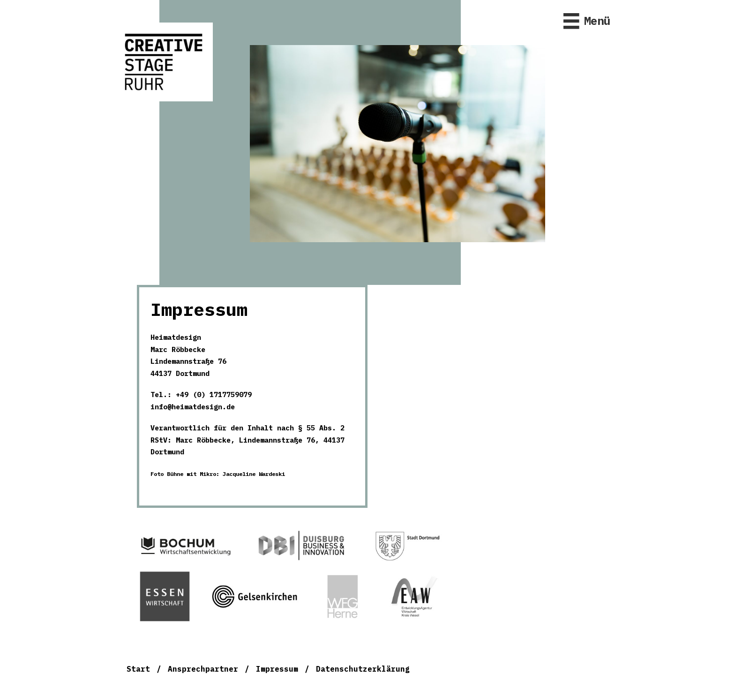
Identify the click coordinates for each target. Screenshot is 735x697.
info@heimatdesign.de (192, 406)
